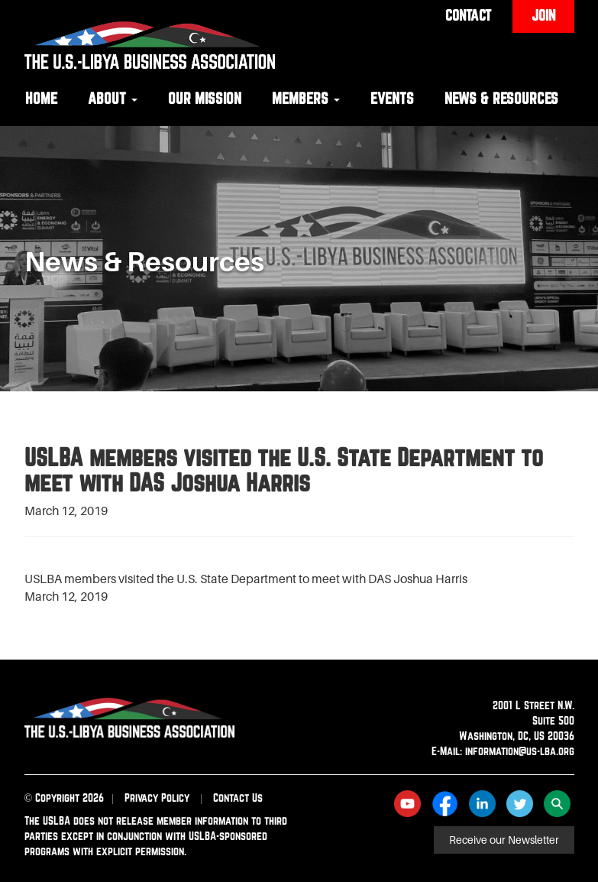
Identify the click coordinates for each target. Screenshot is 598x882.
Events (392, 98)
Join (543, 15)
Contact (468, 15)
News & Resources (501, 98)
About (112, 98)
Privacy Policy (156, 797)
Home (41, 98)
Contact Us (238, 797)
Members (306, 98)
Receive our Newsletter (504, 840)
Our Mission (204, 98)
